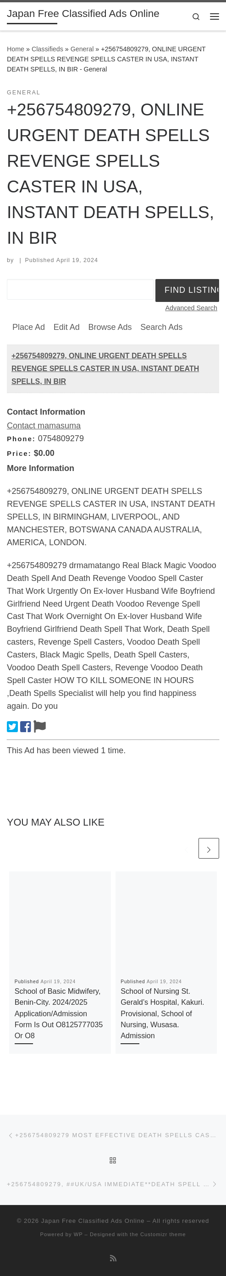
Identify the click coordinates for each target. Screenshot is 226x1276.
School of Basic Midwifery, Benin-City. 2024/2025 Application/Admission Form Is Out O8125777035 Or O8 (59, 1013)
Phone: (21, 439)
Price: (19, 453)
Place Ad (28, 327)
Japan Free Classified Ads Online (93, 1220)
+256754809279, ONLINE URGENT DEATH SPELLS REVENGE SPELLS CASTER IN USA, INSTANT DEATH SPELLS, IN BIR (105, 368)
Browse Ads (110, 327)
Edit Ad (67, 327)
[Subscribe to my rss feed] (113, 1258)
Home (15, 49)
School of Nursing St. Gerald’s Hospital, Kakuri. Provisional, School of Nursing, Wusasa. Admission (162, 1013)
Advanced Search (191, 308)
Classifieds (47, 49)
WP (78, 1234)
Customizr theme (163, 1234)
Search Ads (161, 327)
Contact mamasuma (44, 425)
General (82, 49)
